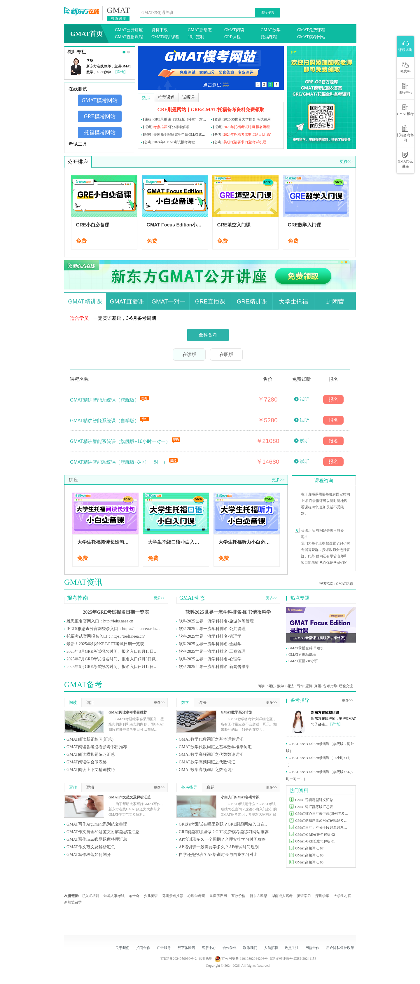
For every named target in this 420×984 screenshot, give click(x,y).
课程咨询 (323, 480)
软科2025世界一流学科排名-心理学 (210, 659)
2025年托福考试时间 (239, 127)
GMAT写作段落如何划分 (88, 854)
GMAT (118, 10)
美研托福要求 (233, 142)
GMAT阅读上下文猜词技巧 (90, 769)
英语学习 (304, 896)
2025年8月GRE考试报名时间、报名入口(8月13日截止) (113, 651)
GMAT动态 (344, 584)
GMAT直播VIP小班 (303, 661)
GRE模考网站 (100, 116)
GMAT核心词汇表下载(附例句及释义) (323, 814)
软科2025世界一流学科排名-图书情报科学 (228, 612)
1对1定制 (196, 37)
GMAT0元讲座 (405, 160)
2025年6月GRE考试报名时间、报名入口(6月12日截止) (113, 666)
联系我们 (250, 948)
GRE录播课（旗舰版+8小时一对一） (181, 119)
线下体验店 (186, 948)
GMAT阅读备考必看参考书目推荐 (96, 747)
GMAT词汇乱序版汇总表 (314, 807)
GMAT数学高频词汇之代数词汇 (207, 762)
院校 (147, 134)
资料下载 (159, 30)
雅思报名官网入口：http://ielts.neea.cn (99, 621)
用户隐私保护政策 (340, 948)
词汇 (270, 686)
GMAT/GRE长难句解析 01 (315, 841)
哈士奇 (134, 896)
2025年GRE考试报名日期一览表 (116, 612)
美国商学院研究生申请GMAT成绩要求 (182, 134)
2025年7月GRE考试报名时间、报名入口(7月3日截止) (113, 659)
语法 (290, 686)
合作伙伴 (230, 948)
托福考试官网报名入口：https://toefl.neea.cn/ (105, 636)
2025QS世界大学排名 (239, 119)
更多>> (346, 161)
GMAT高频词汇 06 (309, 855)
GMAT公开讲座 (129, 30)
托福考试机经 (255, 142)
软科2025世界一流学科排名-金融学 (210, 644)
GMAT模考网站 (311, 37)
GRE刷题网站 (172, 109)
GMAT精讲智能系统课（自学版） (105, 420)
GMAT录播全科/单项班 (306, 648)
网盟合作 (312, 948)
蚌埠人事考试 (114, 896)
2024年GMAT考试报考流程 (174, 142)
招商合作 (143, 948)
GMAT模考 (405, 110)
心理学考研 (196, 896)
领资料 (405, 67)
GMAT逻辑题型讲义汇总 (314, 800)
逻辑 (308, 686)
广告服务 (164, 948)
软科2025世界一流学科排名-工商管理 (212, 651)
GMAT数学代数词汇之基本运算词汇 (211, 739)
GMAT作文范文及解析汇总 (129, 797)
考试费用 (264, 119)
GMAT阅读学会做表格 (86, 762)
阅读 (261, 686)
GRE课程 (232, 37)
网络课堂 (119, 18)
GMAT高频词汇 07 (309, 848)
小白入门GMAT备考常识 (240, 797)
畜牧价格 (238, 896)
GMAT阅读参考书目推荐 (127, 712)
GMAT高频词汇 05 (309, 862)
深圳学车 (322, 896)
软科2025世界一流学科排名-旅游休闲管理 (216, 621)
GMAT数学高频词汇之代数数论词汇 (211, 754)
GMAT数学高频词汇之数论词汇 (207, 769)
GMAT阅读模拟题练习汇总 (90, 754)
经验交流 (346, 686)
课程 (147, 119)
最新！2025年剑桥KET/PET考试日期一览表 (105, 644)
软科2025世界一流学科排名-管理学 (210, 636)
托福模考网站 (100, 132)
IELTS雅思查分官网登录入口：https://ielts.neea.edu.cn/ (113, 629)
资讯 (217, 119)
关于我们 (123, 948)
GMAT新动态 (200, 30)
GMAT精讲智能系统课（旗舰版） (105, 399)
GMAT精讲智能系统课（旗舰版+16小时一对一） (121, 441)
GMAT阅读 (234, 30)
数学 (280, 686)
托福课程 (269, 37)
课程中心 (405, 89)
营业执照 (206, 959)
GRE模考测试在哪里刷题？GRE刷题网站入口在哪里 (225, 824)
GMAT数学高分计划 (236, 712)
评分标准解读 (178, 127)
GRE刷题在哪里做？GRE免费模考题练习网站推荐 (224, 832)
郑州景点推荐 (172, 896)
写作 (300, 686)
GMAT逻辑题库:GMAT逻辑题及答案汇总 (323, 821)
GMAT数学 (271, 30)
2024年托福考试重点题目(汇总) (247, 134)
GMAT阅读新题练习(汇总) (89, 739)
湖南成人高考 (282, 896)
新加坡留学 (73, 902)
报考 (147, 127)
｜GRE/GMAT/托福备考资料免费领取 (225, 109)
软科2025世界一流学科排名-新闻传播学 (214, 666)
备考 (217, 134)
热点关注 (292, 948)
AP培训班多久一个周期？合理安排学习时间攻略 (222, 839)
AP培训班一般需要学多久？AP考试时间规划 (219, 847)
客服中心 (209, 948)
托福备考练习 (405, 133)
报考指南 (326, 584)
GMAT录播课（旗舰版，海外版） (321, 638)
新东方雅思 (258, 896)
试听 (304, 399)
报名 (333, 399)
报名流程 (263, 127)
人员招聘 (271, 948)
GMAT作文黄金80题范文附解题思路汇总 (102, 832)
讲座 (73, 479)
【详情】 (120, 72)
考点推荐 (160, 127)
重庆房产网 (218, 896)
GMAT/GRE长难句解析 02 (315, 835)
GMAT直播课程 (129, 37)
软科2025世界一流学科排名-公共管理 (212, 629)
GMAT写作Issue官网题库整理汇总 (96, 839)
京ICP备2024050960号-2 (178, 959)
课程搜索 (267, 13)
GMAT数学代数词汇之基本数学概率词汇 (215, 747)
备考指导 (330, 686)
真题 (317, 686)
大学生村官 (342, 896)
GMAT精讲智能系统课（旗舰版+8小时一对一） (119, 462)
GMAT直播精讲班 (302, 654)
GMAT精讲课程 (165, 37)
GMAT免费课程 (311, 30)
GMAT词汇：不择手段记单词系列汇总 (323, 828)
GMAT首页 (86, 33)
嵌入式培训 (90, 896)
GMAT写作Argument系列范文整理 (96, 824)
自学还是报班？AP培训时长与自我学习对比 (218, 854)
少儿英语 (151, 896)
